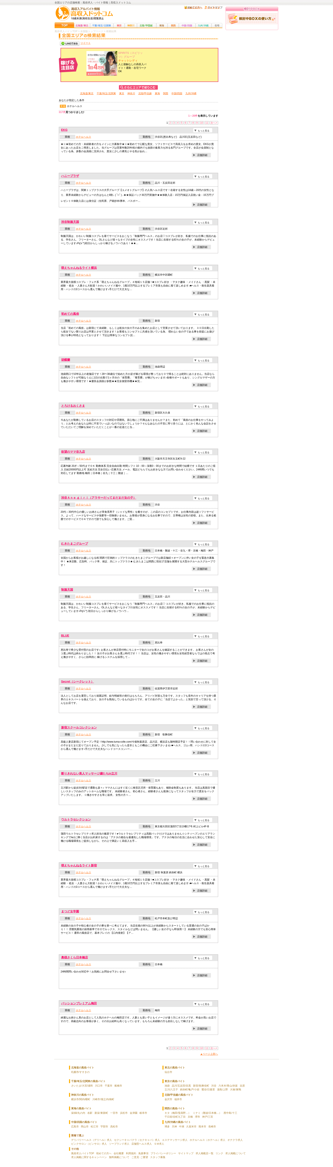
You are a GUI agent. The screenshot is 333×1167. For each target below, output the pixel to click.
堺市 (197, 1116)
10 (201, 122)
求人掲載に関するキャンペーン (89, 1157)
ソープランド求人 (119, 1143)
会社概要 (119, 1153)
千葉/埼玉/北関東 (106, 93)
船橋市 (118, 1085)
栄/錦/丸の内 (78, 1112)
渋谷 (213, 1085)
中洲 (181, 1126)
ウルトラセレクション (76, 819)
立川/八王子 (171, 1089)
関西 (165, 93)
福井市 (178, 1099)
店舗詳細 (202, 155)
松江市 (94, 1126)
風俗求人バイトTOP (82, 1153)
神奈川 (131, 93)
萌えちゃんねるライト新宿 (79, 865)
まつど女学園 (70, 911)
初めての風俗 (70, 313)
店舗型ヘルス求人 (141, 1143)
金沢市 (168, 1099)
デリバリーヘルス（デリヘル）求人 (91, 1139)
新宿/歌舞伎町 (201, 1085)
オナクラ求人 (235, 1139)
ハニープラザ (70, 176)
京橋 (190, 1116)
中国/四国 (176, 93)
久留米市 (191, 1126)
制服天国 (67, 589)
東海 (157, 93)
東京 (121, 93)
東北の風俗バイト (175, 1067)
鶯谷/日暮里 (208, 1089)
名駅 (89, 1112)
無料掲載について (119, 1157)
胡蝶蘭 (65, 359)
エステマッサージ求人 (175, 1139)
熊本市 (202, 1126)
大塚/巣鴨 (235, 1089)
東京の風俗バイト (175, 1081)
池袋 (167, 1085)
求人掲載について (235, 1153)
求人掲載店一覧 (204, 1153)
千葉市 (108, 1085)
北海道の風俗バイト (82, 1067)
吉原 (242, 1085)
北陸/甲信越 (145, 93)
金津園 (133, 1112)
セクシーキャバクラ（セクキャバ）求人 (137, 1139)
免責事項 (143, 1153)
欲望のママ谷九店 (73, 451)
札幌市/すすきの (80, 1072)
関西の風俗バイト (175, 1108)
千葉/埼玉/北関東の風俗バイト (88, 1081)
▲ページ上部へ (209, 1053)
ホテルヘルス (83, 136)
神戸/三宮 (207, 1116)
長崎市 (212, 1126)
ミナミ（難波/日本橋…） (207, 1112)
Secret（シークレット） (77, 681)
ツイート (85, 43)
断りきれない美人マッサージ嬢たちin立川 (89, 773)
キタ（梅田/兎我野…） (178, 1112)
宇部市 (104, 1126)
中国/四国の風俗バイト (84, 1122)
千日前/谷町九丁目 (175, 1116)
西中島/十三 (230, 1112)
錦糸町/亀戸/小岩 (189, 1089)
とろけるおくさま (73, 405)
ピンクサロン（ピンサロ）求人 (89, 1143)
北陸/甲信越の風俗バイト (179, 1094)
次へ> (213, 122)
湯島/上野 (222, 1089)
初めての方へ (103, 1153)
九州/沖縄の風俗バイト (178, 1122)
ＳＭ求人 (159, 1143)
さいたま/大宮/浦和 (82, 1085)
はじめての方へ (193, 7)
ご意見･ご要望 (139, 1157)
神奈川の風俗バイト (82, 1094)
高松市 (114, 1126)
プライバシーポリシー (163, 1153)
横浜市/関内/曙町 (80, 1099)
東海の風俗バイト (81, 1108)
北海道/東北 (86, 93)
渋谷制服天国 (70, 221)
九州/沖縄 (190, 93)
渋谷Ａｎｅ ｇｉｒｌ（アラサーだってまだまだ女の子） (98, 497)
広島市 (75, 1126)
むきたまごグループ (74, 543)
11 (206, 122)
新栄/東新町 (101, 1112)
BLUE (65, 635)
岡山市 (85, 1126)
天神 (174, 1126)
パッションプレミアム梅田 (79, 1003)
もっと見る (203, 130)
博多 (167, 1126)
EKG (64, 130)
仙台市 (168, 1072)
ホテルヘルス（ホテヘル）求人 (207, 1139)
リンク (219, 1153)
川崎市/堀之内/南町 (103, 1099)
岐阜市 (143, 1112)
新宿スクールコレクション (79, 727)
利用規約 (131, 1153)
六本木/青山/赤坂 (228, 1085)
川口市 (99, 1085)
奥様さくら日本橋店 (74, 957)
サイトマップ (212, 7)
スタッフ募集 (157, 1157)
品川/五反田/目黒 (181, 1085)
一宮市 (114, 1112)
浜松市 (124, 1112)
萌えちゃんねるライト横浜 (79, 267)
